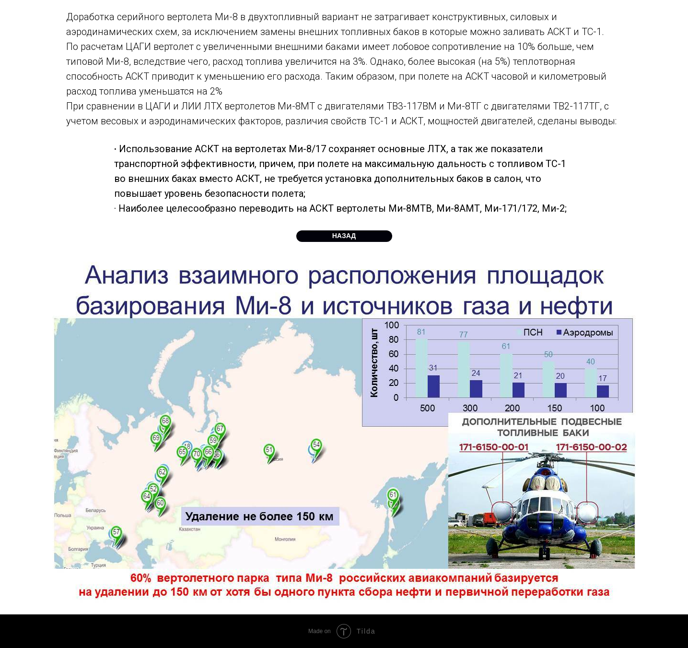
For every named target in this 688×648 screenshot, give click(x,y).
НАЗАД (344, 236)
